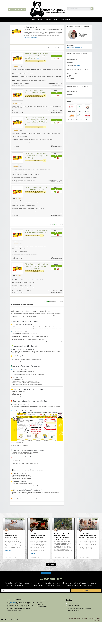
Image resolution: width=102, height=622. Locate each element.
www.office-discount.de (57, 334)
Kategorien (48, 19)
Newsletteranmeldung (84, 573)
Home (33, 19)
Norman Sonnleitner (18, 85)
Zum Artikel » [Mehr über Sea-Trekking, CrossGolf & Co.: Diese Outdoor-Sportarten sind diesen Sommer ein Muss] (57, 553)
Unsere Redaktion (65, 19)
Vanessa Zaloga (17, 292)
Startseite (54, 572)
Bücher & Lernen (30, 144)
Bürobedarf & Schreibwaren (23, 83)
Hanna (15, 215)
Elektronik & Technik (31, 180)
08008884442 (78, 65)
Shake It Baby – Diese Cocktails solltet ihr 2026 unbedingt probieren (37, 535)
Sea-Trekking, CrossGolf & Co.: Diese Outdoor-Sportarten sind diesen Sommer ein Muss (62, 536)
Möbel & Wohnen (15, 146)
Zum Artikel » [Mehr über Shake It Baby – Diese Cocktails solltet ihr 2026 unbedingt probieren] (33, 553)
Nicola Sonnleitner (17, 112)
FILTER (13, 40)
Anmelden (85, 590)
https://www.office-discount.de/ (30, 37)
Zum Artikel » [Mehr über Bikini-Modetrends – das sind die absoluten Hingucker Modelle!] (8, 550)
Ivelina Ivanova (17, 258)
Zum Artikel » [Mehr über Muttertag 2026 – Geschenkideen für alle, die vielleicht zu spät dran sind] (82, 552)
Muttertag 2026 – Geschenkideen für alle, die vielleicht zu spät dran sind (87, 535)
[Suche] (92, 8)
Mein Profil (82, 36)
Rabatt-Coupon (12, 602)
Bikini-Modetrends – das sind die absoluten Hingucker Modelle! (12, 535)
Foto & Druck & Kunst (21, 144)
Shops (40, 19)
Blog (55, 19)
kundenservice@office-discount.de (74, 47)
